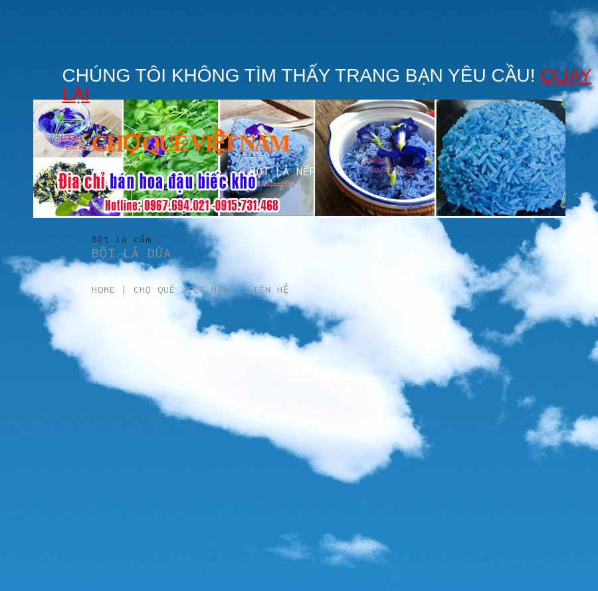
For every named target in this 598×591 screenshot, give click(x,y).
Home (104, 289)
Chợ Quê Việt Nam (181, 289)
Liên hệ (268, 289)
